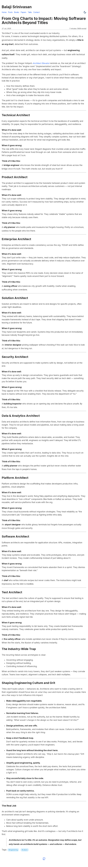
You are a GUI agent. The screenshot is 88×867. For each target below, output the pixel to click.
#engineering (13, 850)
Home (4, 12)
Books (16, 12)
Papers (23, 12)
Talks (30, 12)
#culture (25, 850)
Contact (36, 12)
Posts (10, 12)
